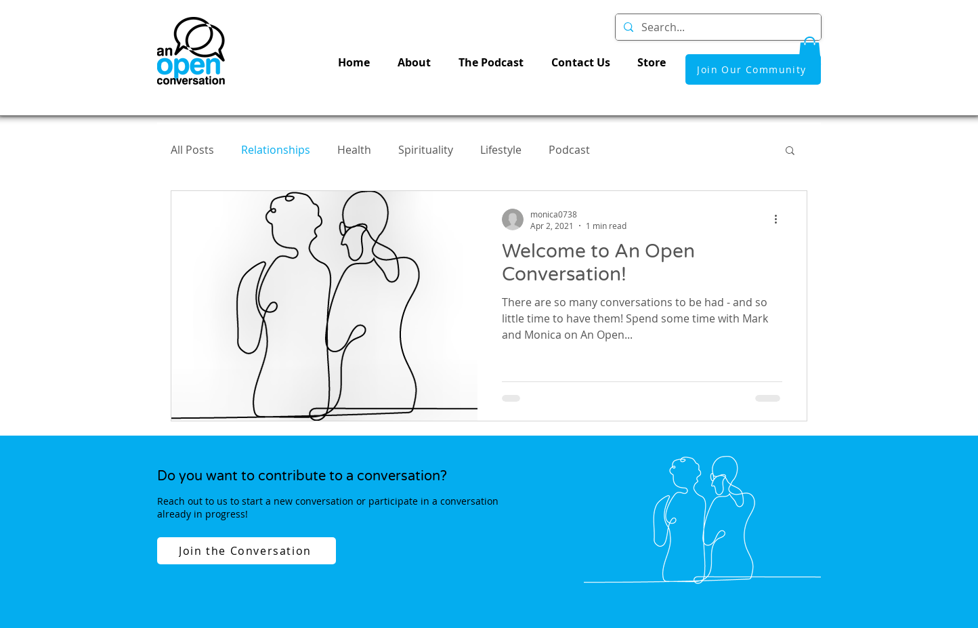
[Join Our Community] (753, 69)
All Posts (192, 149)
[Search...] (716, 27)
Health (354, 149)
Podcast (569, 149)
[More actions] (780, 219)
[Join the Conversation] (246, 550)
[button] (810, 51)
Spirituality (425, 149)
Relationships (275, 149)
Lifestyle (501, 149)
